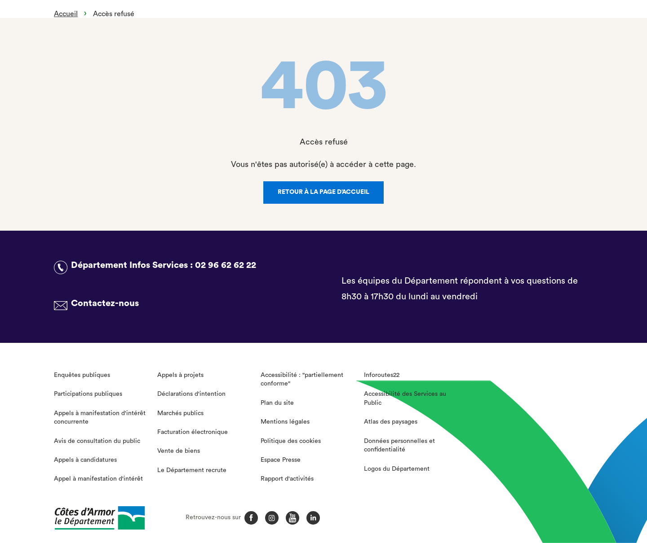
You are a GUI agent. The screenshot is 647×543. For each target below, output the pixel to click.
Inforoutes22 (381, 375)
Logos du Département (397, 469)
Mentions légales (285, 422)
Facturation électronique (192, 432)
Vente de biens (178, 451)
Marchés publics (180, 413)
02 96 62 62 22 (225, 265)
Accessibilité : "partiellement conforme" (302, 379)
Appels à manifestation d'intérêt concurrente (100, 417)
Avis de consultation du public (97, 441)
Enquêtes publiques (82, 375)
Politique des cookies (291, 441)
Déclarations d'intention (191, 394)
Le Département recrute (191, 470)
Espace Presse (281, 460)
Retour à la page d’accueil (323, 192)
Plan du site (277, 403)
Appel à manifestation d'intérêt (98, 479)
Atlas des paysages (390, 422)
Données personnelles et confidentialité (399, 445)
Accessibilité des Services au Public (405, 398)
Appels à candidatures (85, 460)
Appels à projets (180, 375)
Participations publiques (88, 394)
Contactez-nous (105, 303)
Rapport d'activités (287, 479)
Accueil (66, 14)
